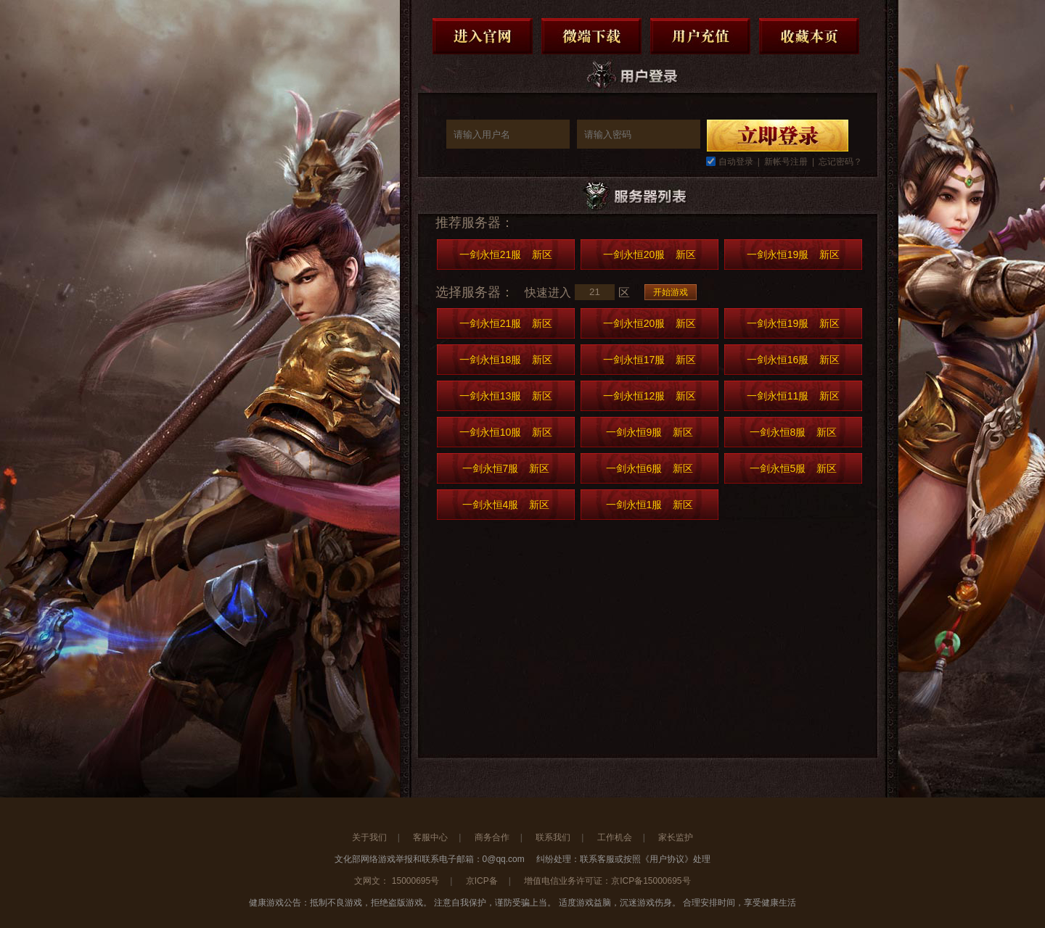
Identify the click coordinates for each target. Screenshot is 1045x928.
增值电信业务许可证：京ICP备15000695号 (607, 881)
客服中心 (430, 837)
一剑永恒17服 (650, 359)
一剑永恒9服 (650, 432)
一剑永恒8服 (793, 432)
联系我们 (553, 837)
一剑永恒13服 (506, 396)
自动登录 (735, 162)
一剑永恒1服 (650, 504)
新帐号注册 (786, 162)
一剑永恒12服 (650, 396)
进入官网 (483, 36)
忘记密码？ (840, 162)
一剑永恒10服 (506, 432)
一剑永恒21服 (506, 254)
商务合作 (492, 837)
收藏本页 (809, 36)
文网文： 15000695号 (396, 881)
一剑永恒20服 (650, 254)
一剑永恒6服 (650, 468)
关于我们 (369, 837)
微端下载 (591, 36)
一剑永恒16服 (793, 359)
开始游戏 (670, 292)
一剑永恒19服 (793, 254)
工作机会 (614, 837)
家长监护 (675, 837)
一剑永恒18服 (506, 359)
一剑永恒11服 (793, 396)
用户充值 (700, 36)
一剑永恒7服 (506, 468)
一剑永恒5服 (793, 468)
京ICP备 (482, 881)
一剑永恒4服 (506, 504)
